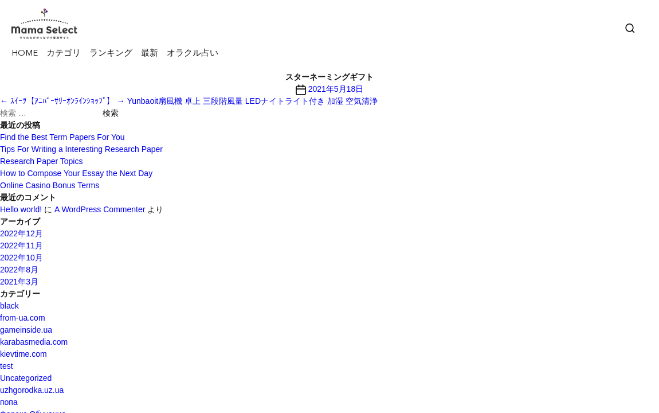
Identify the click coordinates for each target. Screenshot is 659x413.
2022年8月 (19, 269)
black (9, 305)
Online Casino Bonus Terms (49, 185)
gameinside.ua (26, 329)
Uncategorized (26, 378)
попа (9, 402)
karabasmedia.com (34, 341)
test (6, 366)
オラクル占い (192, 53)
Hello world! (21, 209)
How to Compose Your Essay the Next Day (76, 173)
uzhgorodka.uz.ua (32, 390)
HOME (24, 53)
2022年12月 (21, 233)
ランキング (110, 53)
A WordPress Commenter (99, 209)
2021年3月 (19, 281)
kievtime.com (23, 354)
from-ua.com (22, 317)
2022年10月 (21, 257)
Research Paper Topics (41, 161)
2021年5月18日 (336, 88)
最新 (149, 53)
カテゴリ (63, 53)
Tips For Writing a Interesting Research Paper (81, 149)
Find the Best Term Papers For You (62, 137)
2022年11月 (21, 245)
